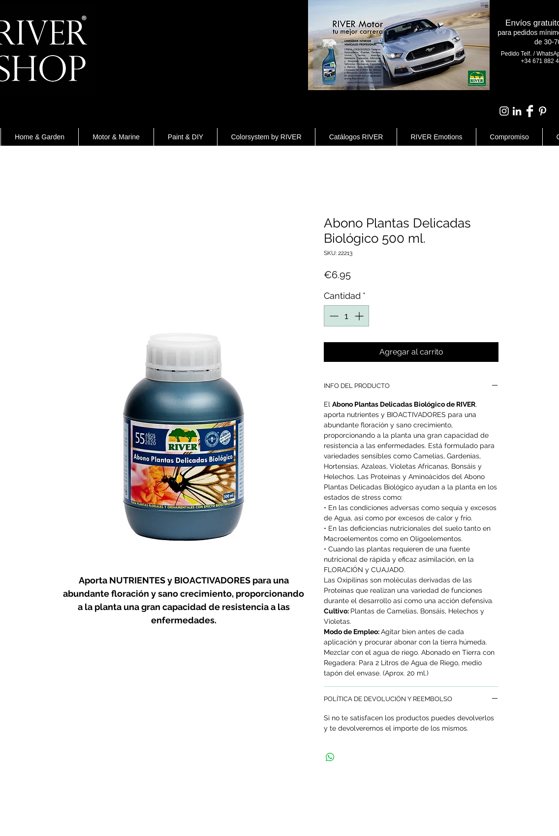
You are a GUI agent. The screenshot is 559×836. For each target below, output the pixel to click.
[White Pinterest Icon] (542, 111)
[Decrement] (333, 316)
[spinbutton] (346, 316)
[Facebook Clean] (530, 111)
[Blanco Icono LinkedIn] (517, 111)
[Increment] (360, 316)
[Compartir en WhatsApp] (330, 757)
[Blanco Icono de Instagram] (504, 111)
